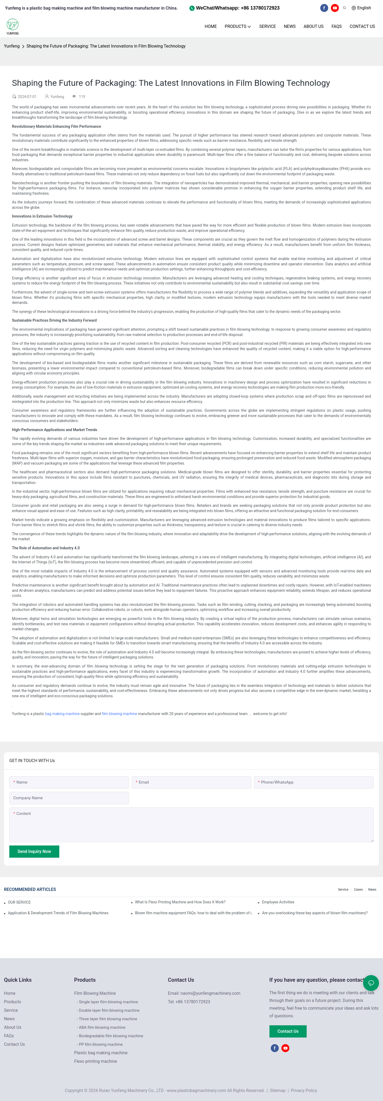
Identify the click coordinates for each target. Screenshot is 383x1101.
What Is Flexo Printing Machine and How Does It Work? (180, 902)
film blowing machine (119, 714)
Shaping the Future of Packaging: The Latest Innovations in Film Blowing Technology (106, 46)
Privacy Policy (304, 1090)
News (372, 889)
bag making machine (62, 714)
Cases (358, 889)
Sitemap (277, 1090)
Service (343, 889)
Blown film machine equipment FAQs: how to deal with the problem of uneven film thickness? (193, 913)
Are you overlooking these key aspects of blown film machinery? (315, 913)
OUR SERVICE (19, 902)
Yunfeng (12, 46)
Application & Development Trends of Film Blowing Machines (58, 913)
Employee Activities (278, 902)
